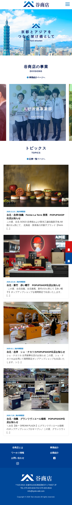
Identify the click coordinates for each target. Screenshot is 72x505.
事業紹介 (54, 447)
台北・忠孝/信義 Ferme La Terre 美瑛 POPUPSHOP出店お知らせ (36, 215)
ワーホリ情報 (17, 453)
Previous (3, 113)
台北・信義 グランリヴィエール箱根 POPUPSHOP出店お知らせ (36, 419)
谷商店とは (17, 447)
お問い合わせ (17, 458)
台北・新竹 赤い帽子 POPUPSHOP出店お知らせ (36, 283)
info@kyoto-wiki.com (35, 491)
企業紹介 (54, 453)
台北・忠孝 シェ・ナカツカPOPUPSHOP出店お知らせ (36, 350)
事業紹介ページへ (37, 77)
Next (67, 113)
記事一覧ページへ (37, 159)
